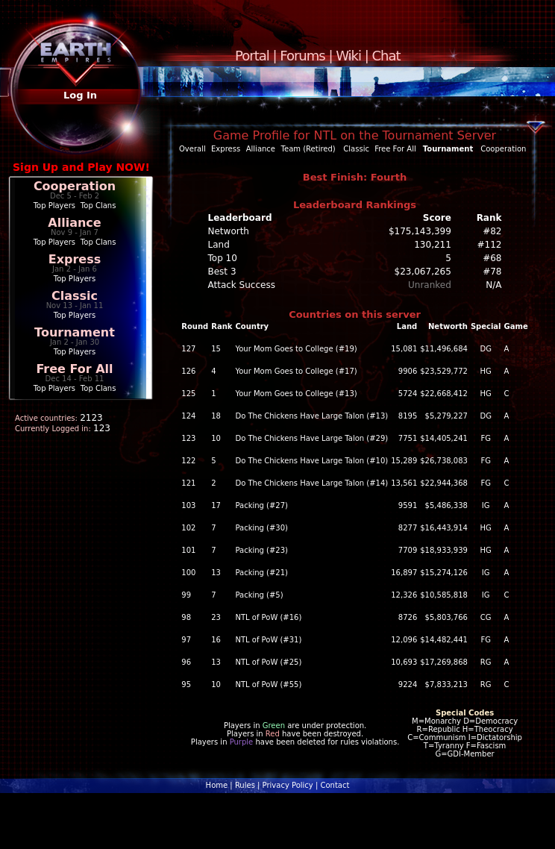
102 (188, 528)
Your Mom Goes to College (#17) (296, 371)
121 (188, 483)
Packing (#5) (259, 595)
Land (219, 244)
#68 (492, 258)
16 (216, 640)
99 (186, 595)
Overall (192, 149)
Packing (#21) (261, 572)
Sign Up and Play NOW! (81, 167)
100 (188, 572)
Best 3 (222, 271)
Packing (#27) (261, 505)
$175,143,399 (420, 231)
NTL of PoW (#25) (268, 662)
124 (188, 416)
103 (188, 505)
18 (216, 416)
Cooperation (75, 186)
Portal (252, 55)
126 (188, 371)
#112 (489, 244)
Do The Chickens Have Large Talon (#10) (311, 461)
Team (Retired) (308, 149)
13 (216, 572)
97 (186, 640)
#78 (492, 271)
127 (188, 349)
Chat (386, 55)
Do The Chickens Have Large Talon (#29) (311, 438)
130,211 (432, 244)
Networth (228, 231)
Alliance (74, 223)
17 (216, 505)
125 (188, 393)
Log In (80, 95)
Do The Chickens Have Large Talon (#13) (311, 416)
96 (186, 662)
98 (186, 617)
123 (188, 438)
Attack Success (241, 285)
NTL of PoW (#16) (268, 617)
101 (188, 550)
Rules (245, 785)
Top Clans (98, 205)
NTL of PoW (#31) (268, 640)
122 (188, 461)
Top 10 (222, 258)
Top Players (54, 205)
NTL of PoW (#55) (268, 684)
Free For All (74, 369)
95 (186, 684)
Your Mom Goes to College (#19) (296, 349)
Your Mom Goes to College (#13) (296, 393)
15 (216, 349)
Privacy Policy (288, 785)
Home (217, 785)
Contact (334, 785)
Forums (302, 55)
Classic (74, 296)
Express (74, 259)
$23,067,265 (423, 271)
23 (216, 617)
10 (216, 438)
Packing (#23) (261, 550)
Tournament (74, 332)
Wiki (348, 55)
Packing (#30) (261, 528)
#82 (492, 231)
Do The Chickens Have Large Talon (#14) (311, 483)
